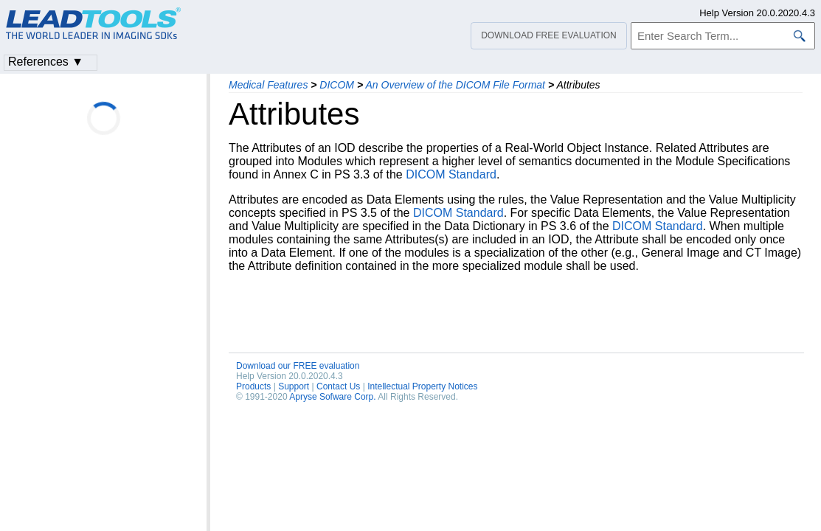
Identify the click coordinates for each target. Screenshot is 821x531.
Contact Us (338, 386)
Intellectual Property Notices (422, 386)
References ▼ (45, 61)
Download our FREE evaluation (297, 366)
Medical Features (268, 85)
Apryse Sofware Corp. (332, 397)
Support (293, 386)
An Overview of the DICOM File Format (455, 85)
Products (253, 386)
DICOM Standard (451, 174)
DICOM (336, 85)
